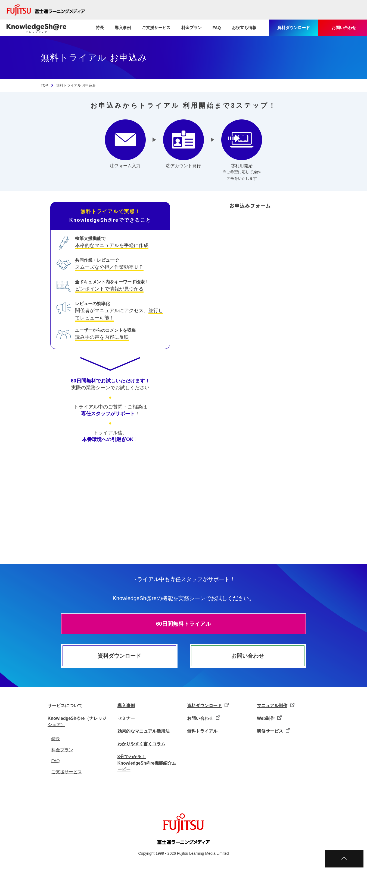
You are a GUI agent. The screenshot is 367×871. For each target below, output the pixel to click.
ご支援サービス (156, 27)
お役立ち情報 (244, 27)
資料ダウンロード (119, 656)
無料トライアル (202, 731)
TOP (44, 85)
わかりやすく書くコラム (141, 744)
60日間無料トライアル (183, 624)
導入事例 (123, 27)
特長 (100, 27)
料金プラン (191, 27)
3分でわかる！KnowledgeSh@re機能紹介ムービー (146, 762)
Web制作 (266, 718)
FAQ (217, 27)
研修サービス (270, 731)
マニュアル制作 (272, 705)
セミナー (126, 718)
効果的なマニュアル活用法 (143, 731)
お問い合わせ (247, 656)
